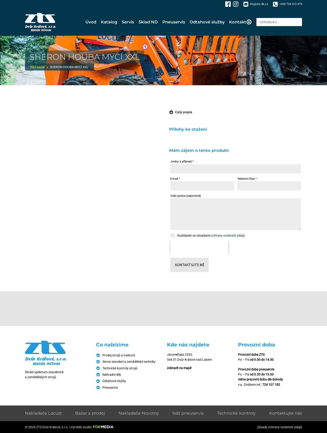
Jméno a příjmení (182, 161)
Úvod (90, 22)
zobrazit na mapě (179, 368)
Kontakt (240, 22)
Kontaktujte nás (285, 413)
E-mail (175, 178)
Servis (128, 22)
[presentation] (199, 248)
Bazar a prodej (90, 413)
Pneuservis (173, 22)
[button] (180, 112)
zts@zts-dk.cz (259, 4)
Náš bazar (37, 67)
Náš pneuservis (188, 413)
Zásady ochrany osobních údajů (279, 427)
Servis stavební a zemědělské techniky (129, 361)
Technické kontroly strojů (119, 368)
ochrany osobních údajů (228, 235)
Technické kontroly (236, 413)
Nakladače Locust (43, 413)
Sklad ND (148, 22)
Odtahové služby (207, 22)
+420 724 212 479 (290, 4)
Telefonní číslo (247, 178)
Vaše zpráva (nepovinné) (185, 196)
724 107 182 (271, 384)
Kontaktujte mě (189, 265)
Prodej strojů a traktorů (118, 355)
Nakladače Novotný (139, 413)
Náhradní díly (111, 374)
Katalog (109, 22)
